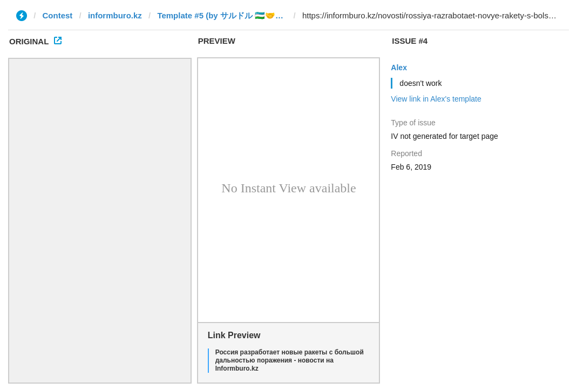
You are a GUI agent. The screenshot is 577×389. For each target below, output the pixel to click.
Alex (399, 67)
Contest (58, 15)
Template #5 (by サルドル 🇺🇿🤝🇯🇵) (222, 15)
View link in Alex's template (436, 99)
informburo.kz (115, 15)
